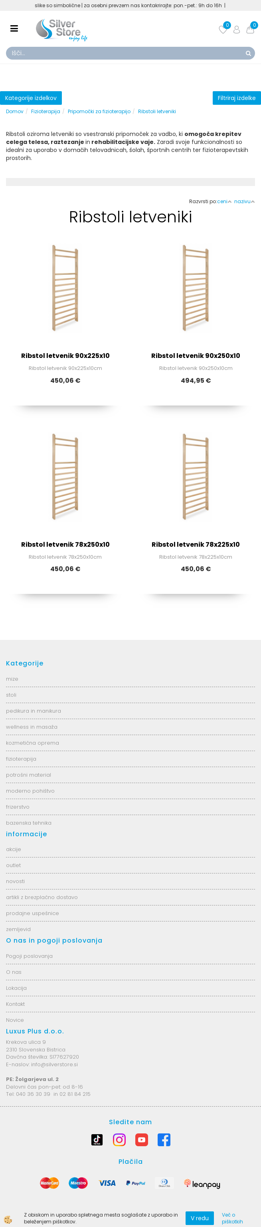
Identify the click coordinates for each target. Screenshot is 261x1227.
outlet (13, 865)
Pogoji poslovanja (29, 956)
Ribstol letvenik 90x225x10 (65, 355)
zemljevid (18, 929)
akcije (13, 849)
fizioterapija (21, 759)
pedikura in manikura (33, 711)
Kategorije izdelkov (31, 98)
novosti (15, 881)
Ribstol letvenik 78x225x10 (196, 544)
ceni (224, 201)
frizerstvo (18, 807)
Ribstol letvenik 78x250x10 (65, 544)
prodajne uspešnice (32, 913)
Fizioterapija (45, 111)
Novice (15, 1020)
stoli (11, 695)
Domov (15, 111)
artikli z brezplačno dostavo (42, 897)
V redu (200, 1218)
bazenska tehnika (28, 823)
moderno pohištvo (30, 791)
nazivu (244, 201)
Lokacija (16, 988)
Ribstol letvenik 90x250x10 (195, 355)
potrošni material (28, 775)
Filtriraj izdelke (237, 98)
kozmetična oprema (32, 743)
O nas (14, 972)
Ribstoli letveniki (157, 111)
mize (12, 679)
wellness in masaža (31, 727)
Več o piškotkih (232, 1218)
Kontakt (15, 1004)
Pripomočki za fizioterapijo (99, 111)
